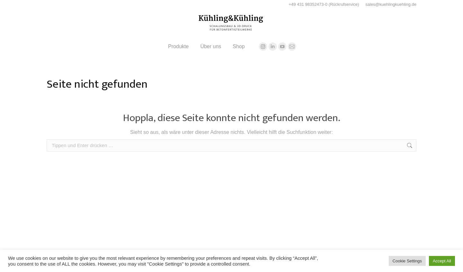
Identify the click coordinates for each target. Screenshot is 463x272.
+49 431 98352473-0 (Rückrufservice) (324, 4)
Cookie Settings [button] (407, 261)
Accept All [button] (442, 261)
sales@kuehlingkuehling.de (391, 4)
